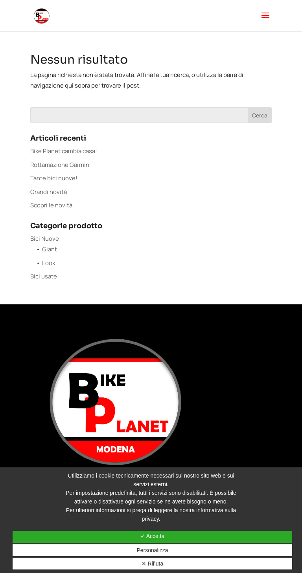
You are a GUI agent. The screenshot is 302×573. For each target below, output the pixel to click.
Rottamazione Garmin (59, 165)
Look (48, 263)
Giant (49, 249)
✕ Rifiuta (153, 563)
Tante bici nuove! (53, 178)
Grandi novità (48, 192)
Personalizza (152, 550)
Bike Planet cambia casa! (63, 151)
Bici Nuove (44, 238)
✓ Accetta (152, 536)
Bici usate (43, 276)
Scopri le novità (51, 205)
